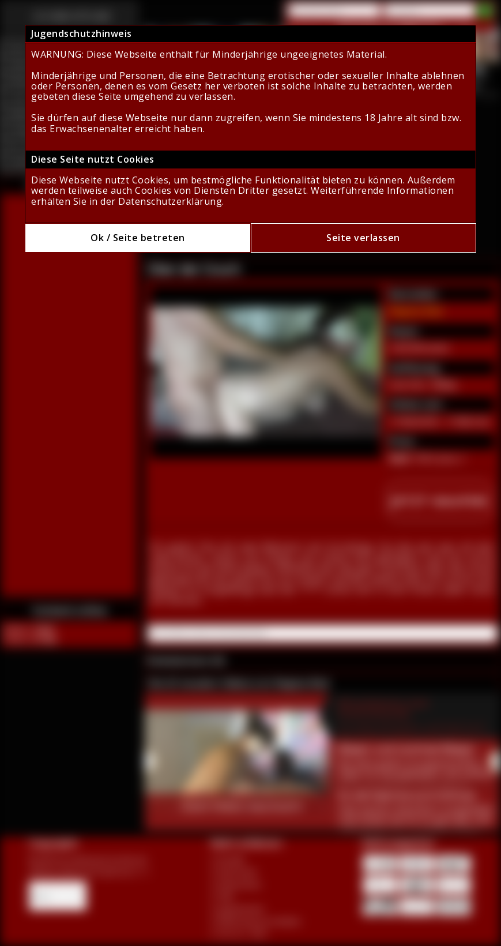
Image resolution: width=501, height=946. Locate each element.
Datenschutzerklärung (170, 201)
